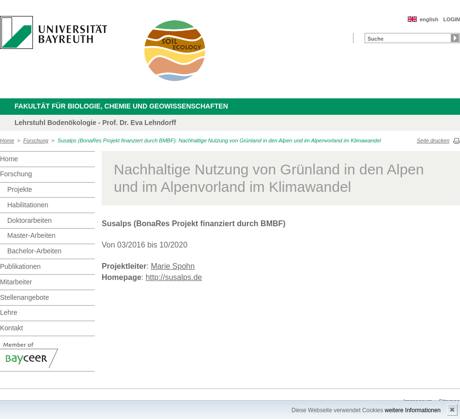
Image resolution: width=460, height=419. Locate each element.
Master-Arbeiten (31, 235)
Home (7, 140)
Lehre (8, 312)
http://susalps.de (174, 277)
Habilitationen (27, 205)
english (429, 19)
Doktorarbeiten (29, 220)
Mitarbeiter (16, 282)
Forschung (35, 140)
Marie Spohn (173, 266)
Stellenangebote (24, 297)
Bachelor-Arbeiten (34, 251)
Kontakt (11, 328)
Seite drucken (433, 140)
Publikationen (20, 266)
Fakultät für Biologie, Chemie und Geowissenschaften (121, 106)
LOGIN (451, 19)
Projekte (19, 189)
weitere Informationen (413, 410)
